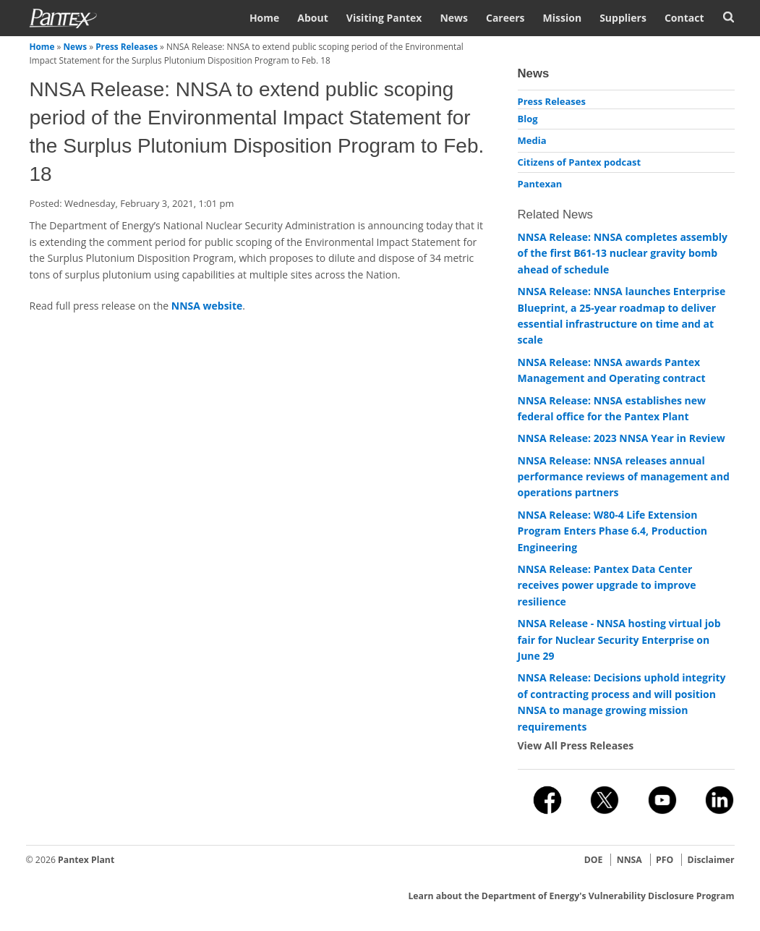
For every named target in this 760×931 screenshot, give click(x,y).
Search (728, 17)
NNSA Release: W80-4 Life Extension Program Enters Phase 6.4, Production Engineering (613, 531)
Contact (684, 18)
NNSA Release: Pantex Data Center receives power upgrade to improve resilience (607, 585)
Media (532, 140)
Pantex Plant (86, 860)
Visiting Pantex (384, 18)
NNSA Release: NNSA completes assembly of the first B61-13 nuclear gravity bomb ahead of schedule (622, 253)
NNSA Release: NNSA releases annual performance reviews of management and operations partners (624, 477)
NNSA (629, 860)
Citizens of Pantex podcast (579, 162)
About (312, 18)
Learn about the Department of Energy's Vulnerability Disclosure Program (571, 896)
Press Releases (126, 46)
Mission (562, 18)
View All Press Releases (576, 745)
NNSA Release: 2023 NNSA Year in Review (621, 438)
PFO (664, 860)
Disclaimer (711, 860)
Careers (505, 18)
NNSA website (206, 306)
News (454, 18)
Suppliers (622, 18)
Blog (528, 118)
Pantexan (540, 183)
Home (264, 18)
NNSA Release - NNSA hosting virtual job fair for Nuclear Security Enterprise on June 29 (619, 639)
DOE (593, 860)
